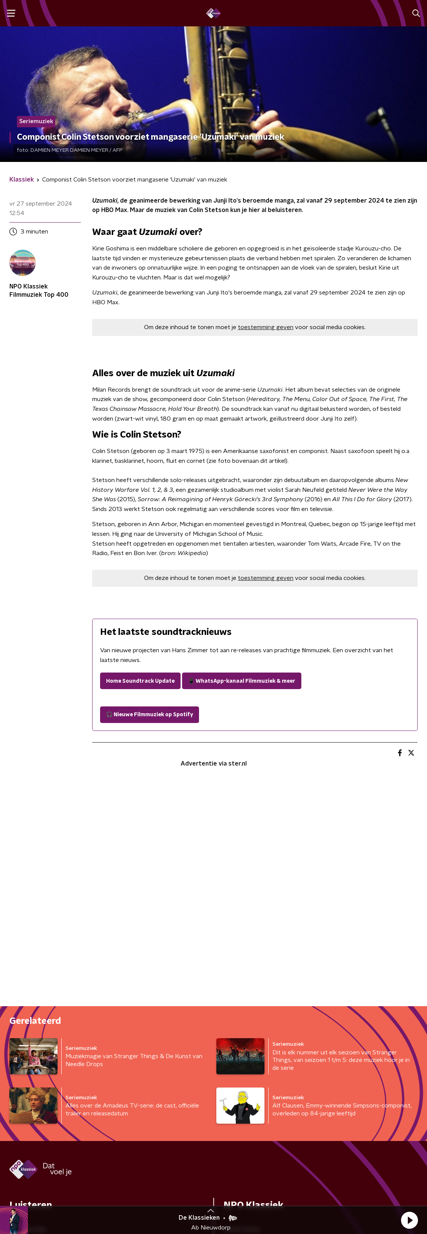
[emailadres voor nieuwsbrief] (255, 1122)
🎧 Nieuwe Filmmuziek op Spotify (149, 714)
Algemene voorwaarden (47, 1189)
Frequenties (27, 1003)
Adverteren (241, 1003)
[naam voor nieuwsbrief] (47, 1122)
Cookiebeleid (382, 1189)
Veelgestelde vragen (255, 1048)
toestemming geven (265, 327)
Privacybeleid (110, 1189)
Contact (236, 1033)
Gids (15, 1018)
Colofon (236, 1018)
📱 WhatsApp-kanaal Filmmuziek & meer (241, 681)
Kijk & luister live (34, 1033)
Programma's (30, 1048)
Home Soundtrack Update (140, 681)
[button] (409, 1220)
